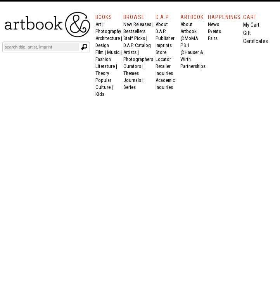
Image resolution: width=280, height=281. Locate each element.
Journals (132, 80)
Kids (99, 94)
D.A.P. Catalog (137, 45)
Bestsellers (134, 31)
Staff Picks (134, 38)
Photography (108, 31)
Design (102, 45)
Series (129, 87)
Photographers (138, 59)
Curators (132, 66)
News (213, 24)
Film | (101, 52)
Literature (105, 66)
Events (214, 31)
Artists (130, 52)
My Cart (251, 25)
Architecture (107, 38)
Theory (102, 73)
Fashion (103, 59)
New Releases (137, 24)
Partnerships (193, 66)
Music (113, 52)
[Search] (41, 47)
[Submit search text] (84, 47)
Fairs (213, 38)
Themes (131, 73)
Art (98, 24)
